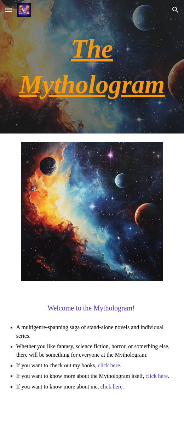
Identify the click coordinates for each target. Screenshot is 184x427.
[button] (8, 9)
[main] (92, 66)
